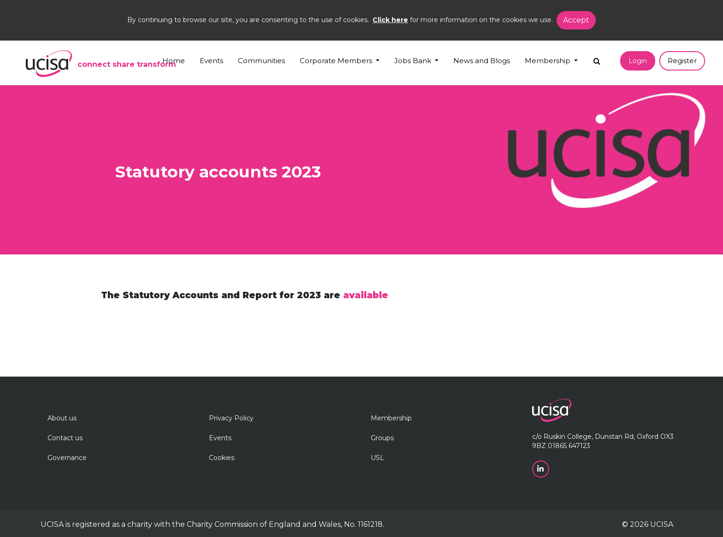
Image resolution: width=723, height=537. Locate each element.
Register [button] (682, 60)
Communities (261, 60)
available (365, 295)
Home (173, 60)
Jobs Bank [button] (413, 60)
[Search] (596, 58)
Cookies (221, 458)
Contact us (65, 438)
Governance (67, 458)
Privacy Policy (231, 418)
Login (637, 61)
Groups (382, 438)
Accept (576, 20)
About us (62, 418)
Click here (390, 20)
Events (211, 60)
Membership (391, 418)
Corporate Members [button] (337, 60)
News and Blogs (481, 60)
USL (377, 458)
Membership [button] (548, 60)
